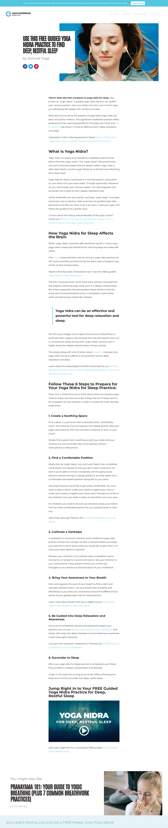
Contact (155, 14)
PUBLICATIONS (140, 14)
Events (126, 14)
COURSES (114, 14)
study (56, 257)
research (97, 352)
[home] (18, 14)
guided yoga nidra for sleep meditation (92, 629)
